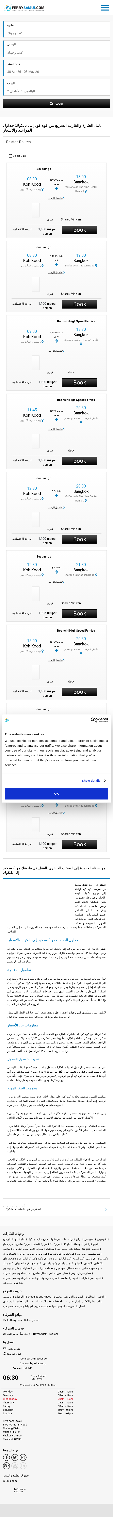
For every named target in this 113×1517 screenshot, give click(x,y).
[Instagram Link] (23, 1457)
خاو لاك (67, 1244)
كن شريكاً (25, 1333)
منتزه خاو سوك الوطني (45, 1278)
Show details (91, 780)
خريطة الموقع (66, 1306)
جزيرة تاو (8, 1244)
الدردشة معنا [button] (12, 1353)
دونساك (77, 1244)
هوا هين (18, 1282)
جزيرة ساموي (23, 1244)
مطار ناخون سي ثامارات (16, 1278)
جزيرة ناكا (55, 1244)
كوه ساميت (94, 1253)
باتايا (22, 1239)
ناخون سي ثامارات (91, 1278)
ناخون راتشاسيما (69, 1278)
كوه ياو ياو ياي (65, 1263)
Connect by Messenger (25, 1359)
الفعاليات (90, 1296)
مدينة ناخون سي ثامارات (16, 1273)
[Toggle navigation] (106, 7)
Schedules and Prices (38, 1296)
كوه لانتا (52, 1258)
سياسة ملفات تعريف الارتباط (40, 1306)
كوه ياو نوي (49, 1263)
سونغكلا (50, 1248)
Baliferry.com (31, 1320)
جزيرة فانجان (40, 1244)
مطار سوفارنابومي (81, 1273)
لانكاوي (98, 1263)
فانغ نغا (86, 1248)
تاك (64, 1239)
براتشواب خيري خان (48, 1239)
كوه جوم (81, 1253)
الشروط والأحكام (91, 1301)
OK (56, 793)
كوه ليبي (90, 1258)
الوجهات (19, 1296)
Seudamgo (43, 168)
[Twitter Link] (14, 1457)
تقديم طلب (11, 1348)
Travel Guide (56, 1301)
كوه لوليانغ (65, 1258)
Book (79, 230)
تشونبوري (102, 1239)
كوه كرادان (29, 1258)
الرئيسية (7, 1296)
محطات (57, 1296)
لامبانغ (78, 1263)
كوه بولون (41, 1253)
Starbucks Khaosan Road (81, 265)
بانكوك (31, 1239)
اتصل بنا (80, 1306)
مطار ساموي (39, 1273)
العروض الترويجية (73, 1296)
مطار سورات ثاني (58, 1273)
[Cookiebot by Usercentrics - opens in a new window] (90, 720)
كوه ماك (102, 1258)
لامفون (88, 1263)
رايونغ (96, 1244)
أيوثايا (15, 1239)
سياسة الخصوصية (12, 1306)
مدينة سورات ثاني (92, 1268)
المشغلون (8, 1301)
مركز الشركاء (10, 1333)
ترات (71, 1239)
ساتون (6, 1248)
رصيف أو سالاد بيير (32, 189)
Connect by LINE (17, 1368)
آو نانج (6, 1239)
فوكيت (95, 1248)
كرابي (21, 1253)
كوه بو (30, 1253)
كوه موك (8, 1263)
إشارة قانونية (72, 1301)
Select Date (17, 156)
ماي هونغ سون (11, 1268)
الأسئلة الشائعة (38, 1301)
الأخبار (100, 1296)
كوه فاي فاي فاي (12, 1258)
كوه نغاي (36, 1263)
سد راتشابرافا (20, 1248)
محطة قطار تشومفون (67, 1268)
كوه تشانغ (68, 1253)
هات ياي (7, 1282)
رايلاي (87, 1244)
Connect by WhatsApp (24, 1363)
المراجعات (22, 1301)
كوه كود (42, 1258)
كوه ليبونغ (78, 1258)
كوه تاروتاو (55, 1253)
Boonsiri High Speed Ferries (76, 321)
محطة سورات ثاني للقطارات (37, 1268)
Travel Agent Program (45, 1333)
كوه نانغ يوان (22, 1263)
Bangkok (81, 182)
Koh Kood (32, 184)
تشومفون (88, 1239)
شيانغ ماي (74, 1248)
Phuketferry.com (12, 1320)
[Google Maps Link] (6, 1465)
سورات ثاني (37, 1248)
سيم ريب (62, 1248)
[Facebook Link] (6, 1457)
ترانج (78, 1239)
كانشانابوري (9, 1253)
